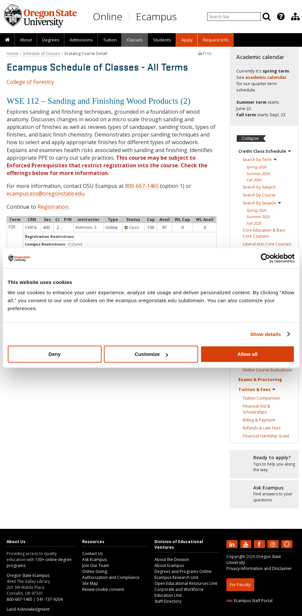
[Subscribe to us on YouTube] (246, 543)
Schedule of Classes (41, 53)
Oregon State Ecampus (28, 575)
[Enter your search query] (234, 16)
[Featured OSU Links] (281, 16)
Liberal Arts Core (267, 244)
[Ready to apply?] (264, 464)
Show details (265, 334)
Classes (135, 40)
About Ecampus (169, 565)
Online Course (267, 370)
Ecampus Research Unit (176, 577)
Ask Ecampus (94, 559)
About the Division (171, 559)
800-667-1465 (142, 186)
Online (107, 16)
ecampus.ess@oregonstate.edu (45, 193)
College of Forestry (30, 81)
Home (12, 53)
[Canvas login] (286, 549)
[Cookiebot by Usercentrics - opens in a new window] (265, 258)
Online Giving (94, 571)
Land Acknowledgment (28, 609)
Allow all (247, 354)
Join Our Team (95, 565)
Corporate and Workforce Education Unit (179, 592)
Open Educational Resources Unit (185, 583)
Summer (258, 173)
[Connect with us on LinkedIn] (232, 543)
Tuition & (256, 389)
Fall (253, 179)
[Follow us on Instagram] (274, 543)
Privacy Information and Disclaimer (259, 568)
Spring (256, 166)
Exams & (260, 379)
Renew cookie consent (103, 589)
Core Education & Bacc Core (264, 233)
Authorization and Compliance (111, 577)
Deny (54, 354)
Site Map (90, 583)
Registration (52, 206)
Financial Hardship (266, 436)
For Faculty (240, 585)
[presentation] (280, 16)
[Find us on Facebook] (260, 543)
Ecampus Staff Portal (249, 600)
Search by (260, 159)
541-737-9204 (50, 599)
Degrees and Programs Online (182, 571)
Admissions (81, 40)
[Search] (266, 16)
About (26, 40)
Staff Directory (167, 601)
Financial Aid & (256, 409)
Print (204, 53)
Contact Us (92, 553)
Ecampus (156, 16)
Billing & (259, 420)
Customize (151, 354)
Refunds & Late (261, 428)
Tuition (110, 40)
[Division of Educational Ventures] (295, 16)
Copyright (235, 556)
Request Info (216, 40)
